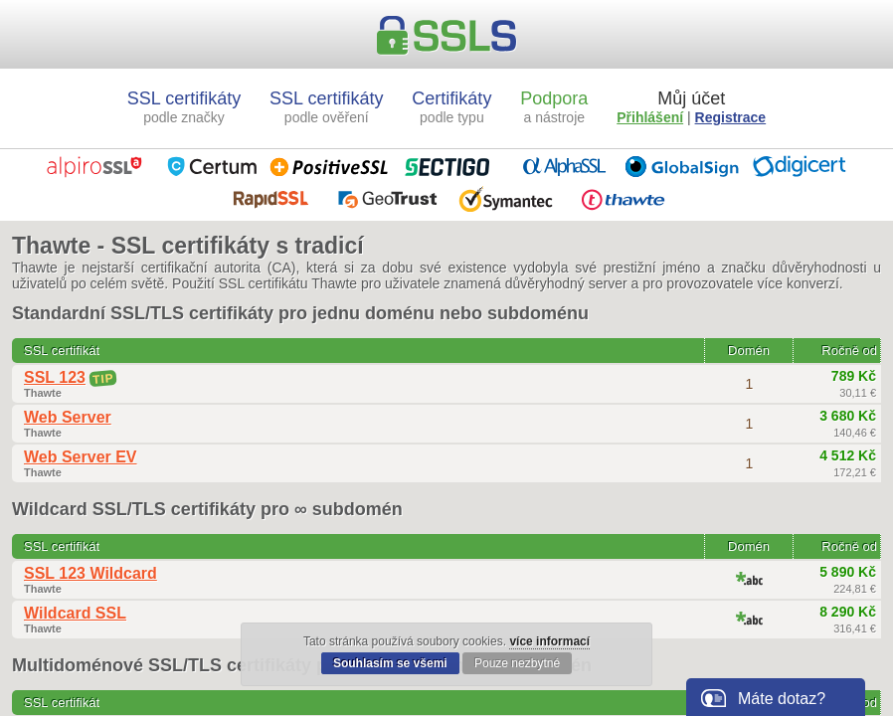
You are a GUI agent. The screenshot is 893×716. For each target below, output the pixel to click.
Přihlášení (650, 117)
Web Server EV (80, 456)
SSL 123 (55, 377)
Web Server (67, 417)
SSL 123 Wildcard (90, 573)
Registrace (731, 117)
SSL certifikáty (184, 107)
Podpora (554, 107)
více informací (549, 641)
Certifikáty (451, 107)
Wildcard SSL (75, 613)
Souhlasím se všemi (390, 663)
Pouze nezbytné (517, 663)
